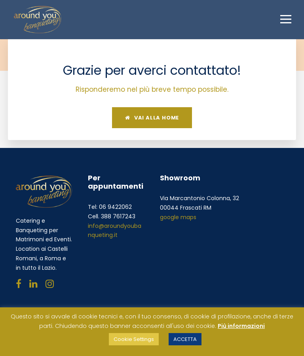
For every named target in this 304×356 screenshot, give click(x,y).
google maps (178, 217)
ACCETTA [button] (185, 339)
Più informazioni (241, 326)
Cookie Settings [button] (134, 339)
